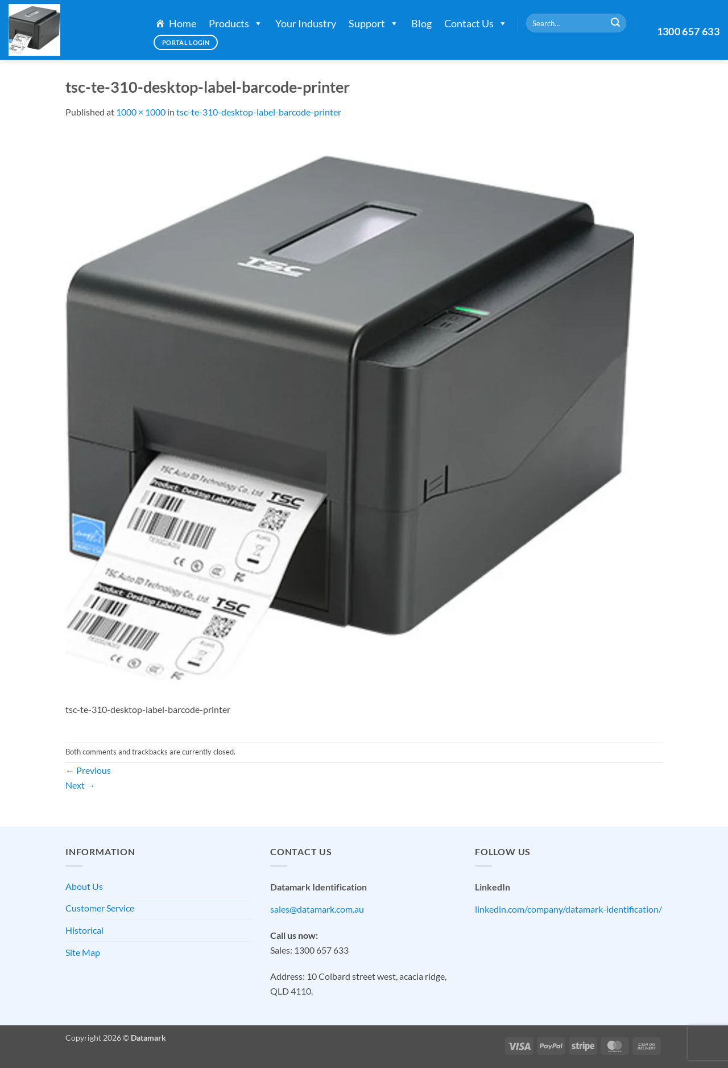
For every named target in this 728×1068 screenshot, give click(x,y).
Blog (421, 23)
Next (80, 785)
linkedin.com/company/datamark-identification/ (568, 909)
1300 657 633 (688, 31)
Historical (84, 930)
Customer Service (99, 907)
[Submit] (615, 23)
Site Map (82, 952)
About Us (84, 886)
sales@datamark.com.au (317, 909)
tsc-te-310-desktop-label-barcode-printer (258, 111)
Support (374, 23)
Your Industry (305, 23)
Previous (88, 770)
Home (182, 23)
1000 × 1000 (141, 111)
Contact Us (475, 23)
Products (236, 23)
